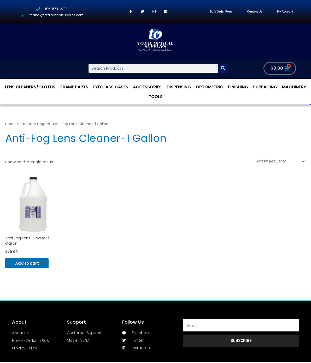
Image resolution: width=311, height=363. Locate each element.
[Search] (222, 68)
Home (10, 124)
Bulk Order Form (221, 11)
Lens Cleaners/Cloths (30, 87)
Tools (156, 97)
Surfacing (265, 87)
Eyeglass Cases (110, 87)
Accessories (147, 87)
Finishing (238, 87)
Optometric (209, 87)
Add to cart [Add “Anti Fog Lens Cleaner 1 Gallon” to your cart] (27, 263)
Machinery (294, 87)
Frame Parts (74, 87)
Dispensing (179, 87)
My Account (285, 11)
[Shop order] (279, 161)
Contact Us (254, 11)
